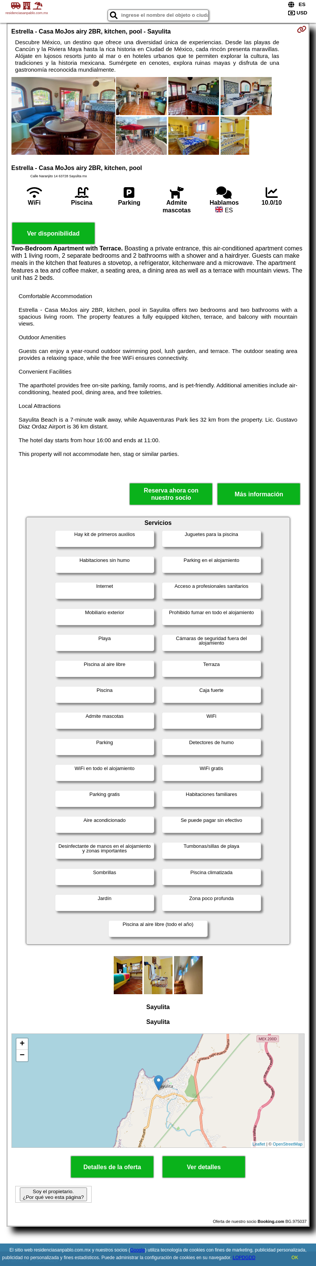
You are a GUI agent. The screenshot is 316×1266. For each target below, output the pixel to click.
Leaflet (259, 1144)
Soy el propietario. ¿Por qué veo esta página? (53, 1194)
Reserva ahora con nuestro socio (171, 494)
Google (137, 1250)
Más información (259, 494)
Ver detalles (204, 1167)
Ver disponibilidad (53, 233)
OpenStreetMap (288, 1144)
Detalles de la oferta (112, 1167)
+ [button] (21, 1044)
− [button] (21, 1055)
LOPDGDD (244, 1257)
